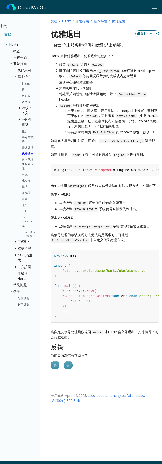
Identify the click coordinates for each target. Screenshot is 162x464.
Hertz (66, 21)
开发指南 (82, 21)
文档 (54, 21)
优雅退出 (118, 21)
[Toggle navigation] (154, 7)
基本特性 (100, 21)
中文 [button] (3, 26)
